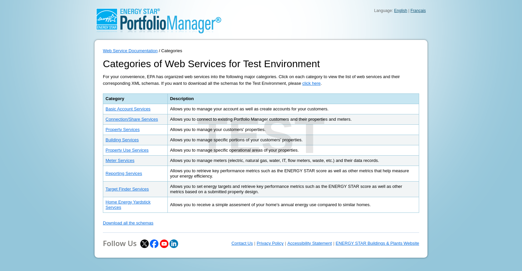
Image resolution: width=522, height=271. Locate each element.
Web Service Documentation (130, 50)
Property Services (123, 129)
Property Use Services (127, 150)
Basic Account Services (128, 108)
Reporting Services (124, 173)
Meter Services (120, 160)
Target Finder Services (127, 189)
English (400, 10)
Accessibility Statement (309, 243)
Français (418, 10)
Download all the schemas (128, 222)
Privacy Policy (270, 243)
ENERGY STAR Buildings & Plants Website (377, 243)
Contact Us (242, 243)
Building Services (122, 139)
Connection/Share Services (132, 119)
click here (311, 83)
